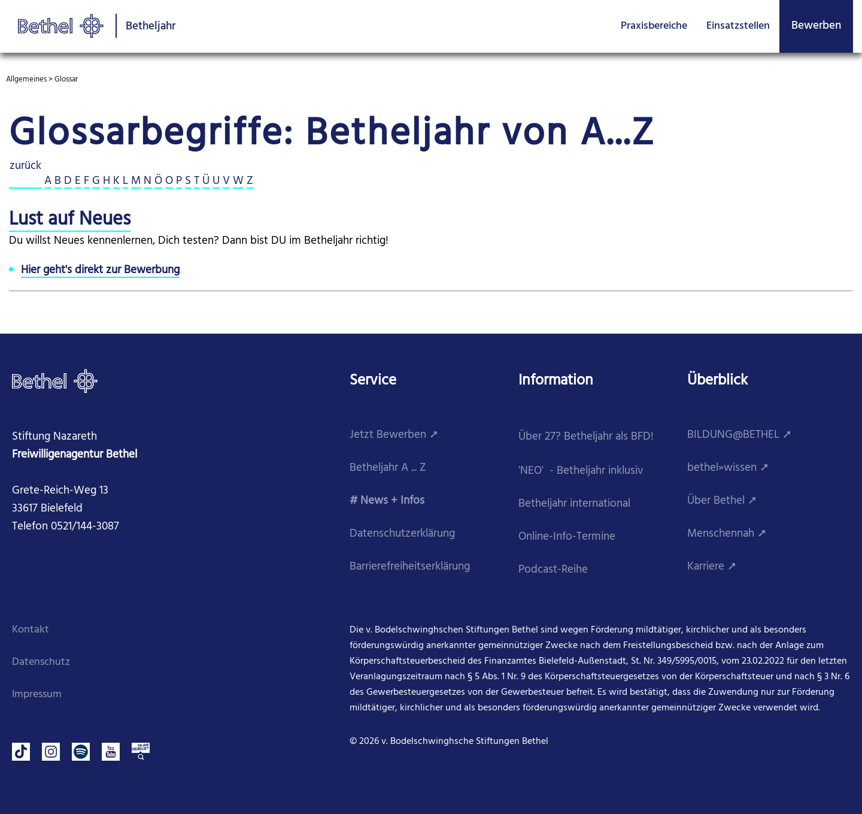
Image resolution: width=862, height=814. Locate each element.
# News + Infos (387, 501)
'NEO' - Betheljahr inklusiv (581, 471)
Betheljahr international (574, 504)
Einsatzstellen (738, 26)
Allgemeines (26, 79)
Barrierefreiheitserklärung (410, 566)
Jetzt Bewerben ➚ (394, 435)
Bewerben (816, 26)
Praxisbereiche (654, 26)
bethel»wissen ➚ (728, 468)
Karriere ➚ (712, 566)
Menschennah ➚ (727, 533)
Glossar (66, 79)
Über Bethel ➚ (722, 501)
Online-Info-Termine (566, 536)
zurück (25, 167)
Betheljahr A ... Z (388, 468)
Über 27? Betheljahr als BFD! (586, 436)
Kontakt (30, 629)
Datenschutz (41, 662)
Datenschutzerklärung (402, 533)
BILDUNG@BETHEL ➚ (739, 435)
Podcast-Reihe (553, 569)
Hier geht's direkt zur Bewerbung (100, 270)
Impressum (37, 694)
